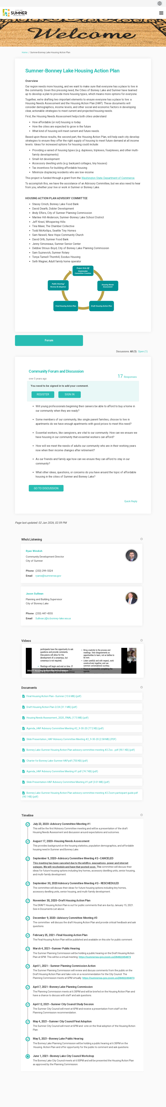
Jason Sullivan (34, 593)
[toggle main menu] (161, 13)
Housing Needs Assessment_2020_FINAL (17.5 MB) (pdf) (58, 717)
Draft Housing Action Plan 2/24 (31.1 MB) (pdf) (52, 707)
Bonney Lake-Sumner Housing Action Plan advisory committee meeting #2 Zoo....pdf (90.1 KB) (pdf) (81, 749)
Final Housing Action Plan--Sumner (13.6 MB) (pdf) (54, 696)
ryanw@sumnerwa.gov (48, 575)
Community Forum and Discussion (56, 371)
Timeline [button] (82, 815)
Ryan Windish (34, 551)
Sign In (69, 394)
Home (25, 52)
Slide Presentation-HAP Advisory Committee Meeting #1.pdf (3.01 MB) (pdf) (68, 782)
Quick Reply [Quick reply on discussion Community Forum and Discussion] (130, 501)
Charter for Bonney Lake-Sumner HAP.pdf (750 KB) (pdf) (57, 760)
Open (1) (143, 351)
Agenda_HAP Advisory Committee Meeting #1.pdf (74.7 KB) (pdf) (62, 771)
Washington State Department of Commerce (107, 178)
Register (43, 394)
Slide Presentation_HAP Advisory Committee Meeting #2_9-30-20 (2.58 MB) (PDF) (71, 739)
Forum (49, 340)
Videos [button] (82, 641)
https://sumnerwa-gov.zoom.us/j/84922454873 (105, 957)
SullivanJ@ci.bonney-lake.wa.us (53, 618)
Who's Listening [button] (82, 539)
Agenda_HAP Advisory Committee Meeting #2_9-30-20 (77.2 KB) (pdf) (65, 728)
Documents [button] (82, 687)
